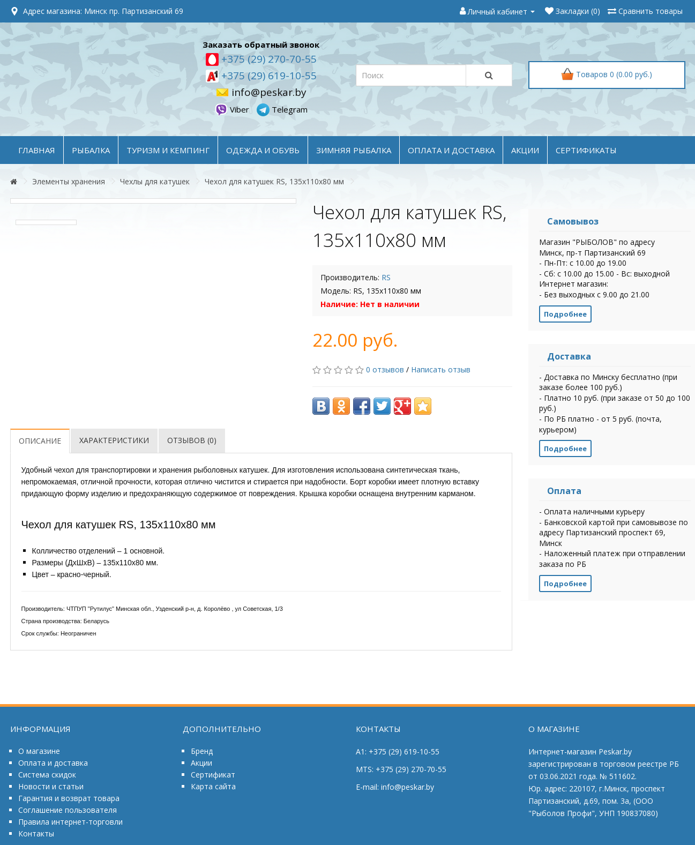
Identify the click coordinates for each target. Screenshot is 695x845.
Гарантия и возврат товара (68, 798)
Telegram (282, 109)
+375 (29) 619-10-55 (268, 76)
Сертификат (213, 774)
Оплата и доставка (53, 763)
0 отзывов (385, 369)
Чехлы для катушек (155, 181)
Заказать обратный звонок (261, 44)
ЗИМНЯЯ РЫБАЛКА (353, 150)
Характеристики (114, 440)
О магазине (39, 751)
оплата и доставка (451, 150)
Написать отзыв (440, 369)
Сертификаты (586, 150)
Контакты (36, 833)
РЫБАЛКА (91, 150)
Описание (40, 441)
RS (386, 277)
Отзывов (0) (191, 440)
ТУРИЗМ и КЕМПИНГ (168, 150)
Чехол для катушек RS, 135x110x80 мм (274, 181)
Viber (233, 109)
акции (525, 150)
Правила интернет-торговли (70, 822)
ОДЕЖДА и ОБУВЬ (263, 150)
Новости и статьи (51, 786)
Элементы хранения (68, 181)
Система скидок (47, 774)
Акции (201, 763)
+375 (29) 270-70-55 (268, 59)
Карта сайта (213, 786)
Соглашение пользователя (67, 810)
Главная (36, 150)
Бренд (202, 751)
